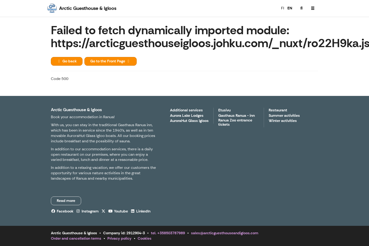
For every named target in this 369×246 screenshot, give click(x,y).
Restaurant (278, 110)
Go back (67, 61)
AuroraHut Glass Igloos (189, 121)
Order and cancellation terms (76, 238)
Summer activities (284, 116)
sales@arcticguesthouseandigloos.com (224, 233)
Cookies (144, 238)
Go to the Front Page (110, 61)
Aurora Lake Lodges (186, 116)
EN (289, 8)
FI (282, 8)
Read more (66, 200)
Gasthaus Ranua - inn (236, 116)
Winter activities (283, 121)
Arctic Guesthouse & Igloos (76, 110)
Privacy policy (119, 238)
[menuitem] (301, 8)
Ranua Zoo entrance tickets (235, 122)
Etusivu (224, 110)
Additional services (186, 110)
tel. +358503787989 (168, 233)
